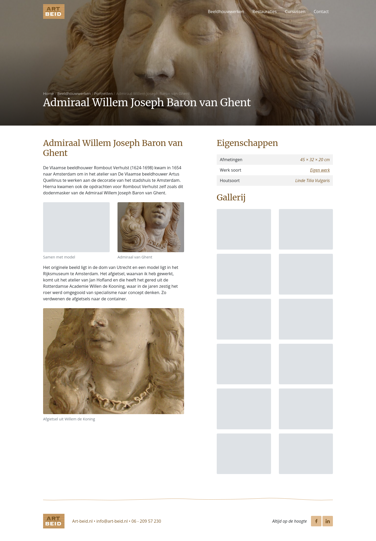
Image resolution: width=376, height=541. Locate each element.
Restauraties (264, 11)
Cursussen (295, 11)
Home (48, 93)
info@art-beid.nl (112, 521)
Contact (321, 11)
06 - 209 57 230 (146, 521)
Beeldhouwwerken (226, 11)
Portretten (103, 93)
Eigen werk (320, 170)
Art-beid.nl (82, 521)
